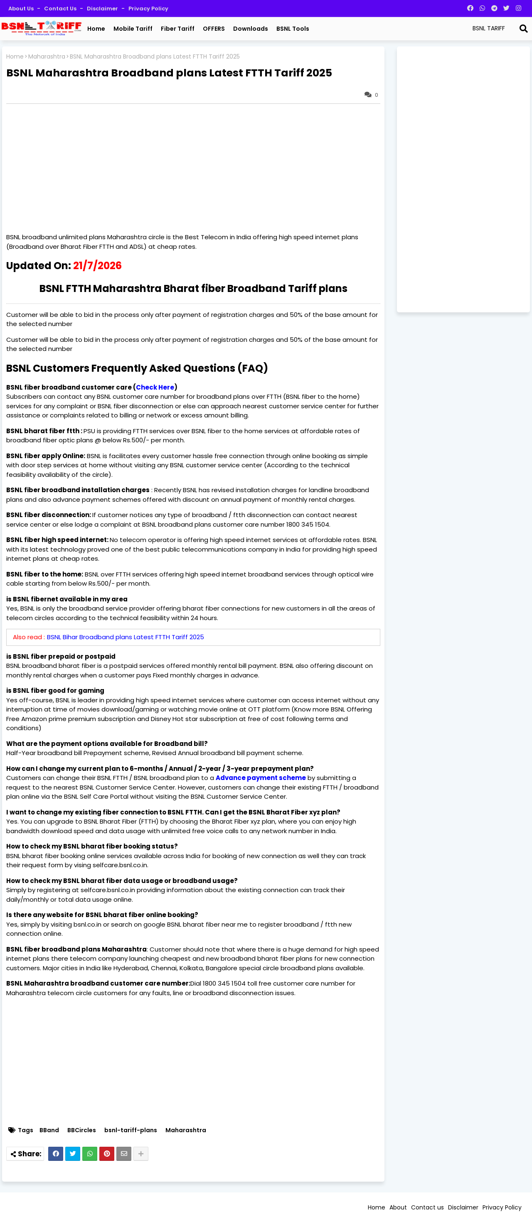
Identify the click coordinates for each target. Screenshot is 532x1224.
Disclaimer (103, 8)
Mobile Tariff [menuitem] (133, 29)
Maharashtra (46, 57)
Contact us (61, 8)
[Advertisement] (197, 168)
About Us (21, 8)
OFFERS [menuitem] (214, 29)
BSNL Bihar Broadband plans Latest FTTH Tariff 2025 (125, 637)
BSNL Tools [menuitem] (292, 29)
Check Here (155, 387)
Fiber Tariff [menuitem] (178, 29)
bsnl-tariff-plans (130, 1130)
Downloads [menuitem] (250, 29)
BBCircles (81, 1130)
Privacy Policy (148, 8)
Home (15, 57)
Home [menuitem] (96, 29)
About (398, 1207)
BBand (49, 1130)
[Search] (523, 28)
